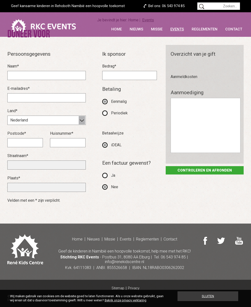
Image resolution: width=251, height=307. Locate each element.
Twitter (221, 241)
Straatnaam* (17, 155)
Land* (12, 110)
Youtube (239, 241)
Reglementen (204, 29)
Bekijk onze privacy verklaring (125, 300)
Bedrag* (109, 66)
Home (116, 29)
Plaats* (13, 178)
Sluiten (208, 296)
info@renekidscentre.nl (124, 261)
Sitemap (118, 288)
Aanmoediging (187, 92)
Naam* (13, 66)
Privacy (133, 288)
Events (177, 29)
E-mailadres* (18, 88)
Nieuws (136, 29)
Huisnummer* (61, 133)
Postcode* (16, 133)
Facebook (205, 241)
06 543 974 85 (173, 6)
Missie (157, 29)
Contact (233, 29)
